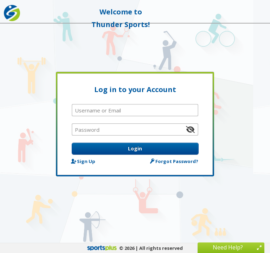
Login (135, 148)
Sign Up (83, 161)
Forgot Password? (174, 161)
